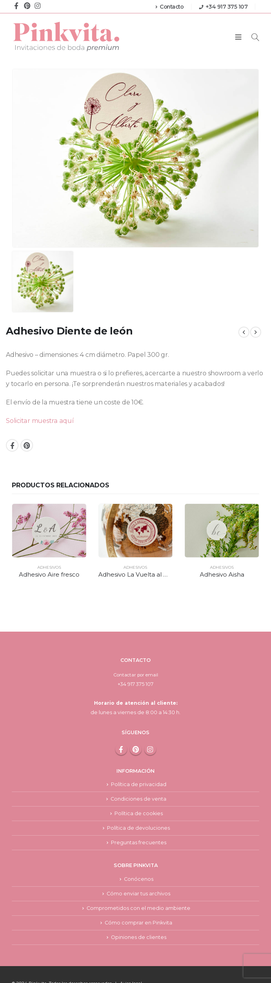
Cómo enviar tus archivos (138, 875)
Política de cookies (138, 794)
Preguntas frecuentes (138, 823)
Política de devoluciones (138, 809)
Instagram (150, 729)
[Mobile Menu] (238, 37)
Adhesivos (49, 567)
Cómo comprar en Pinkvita (138, 905)
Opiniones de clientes (138, 919)
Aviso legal (131, 965)
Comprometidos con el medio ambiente (138, 890)
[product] (49, 530)
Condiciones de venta (138, 779)
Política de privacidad (138, 764)
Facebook (12, 445)
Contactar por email (135, 654)
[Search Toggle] (255, 37)
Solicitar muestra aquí (40, 420)
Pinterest (26, 445)
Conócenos (138, 860)
